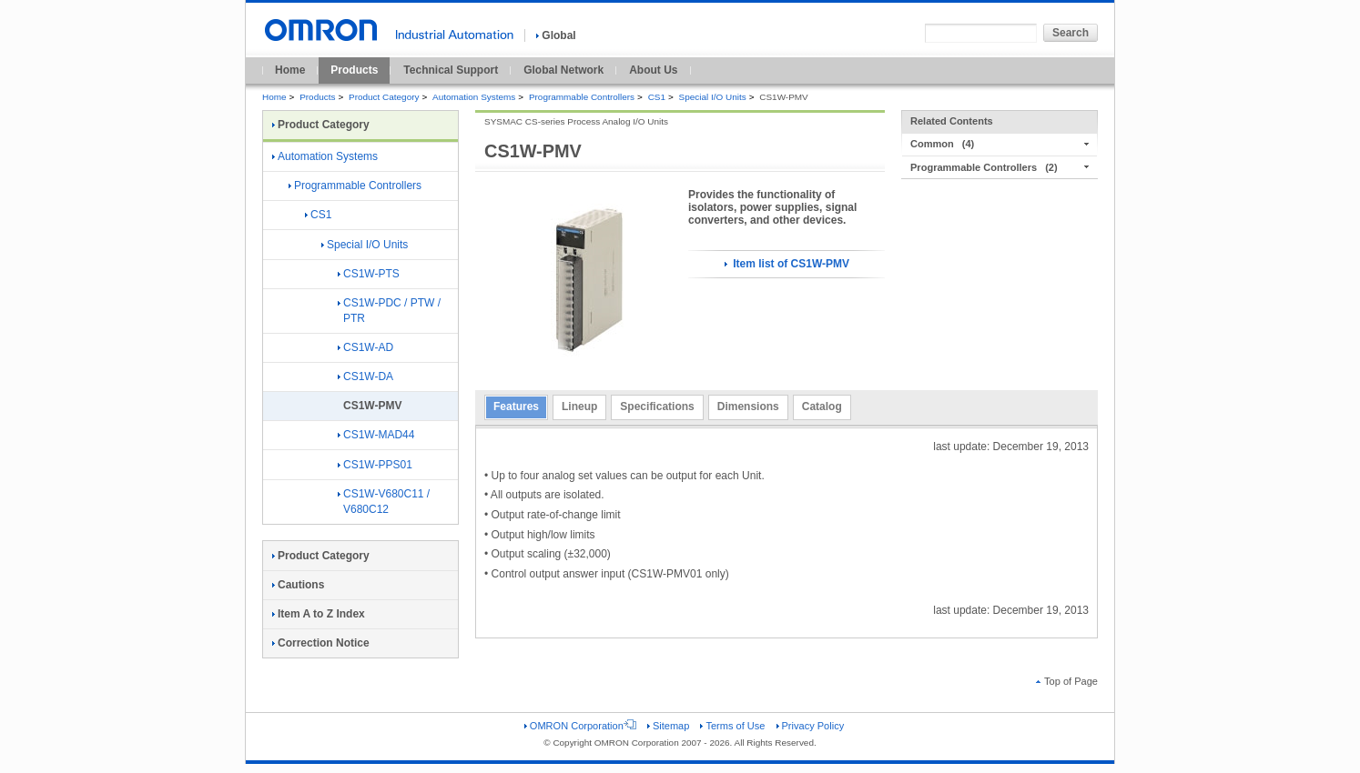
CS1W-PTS (369, 273)
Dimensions (748, 406)
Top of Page (1067, 681)
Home (290, 70)
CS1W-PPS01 (375, 464)
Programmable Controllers (581, 97)
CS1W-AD (365, 347)
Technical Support (450, 70)
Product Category (384, 97)
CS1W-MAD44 (376, 434)
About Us (653, 70)
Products (354, 70)
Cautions (298, 584)
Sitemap (668, 725)
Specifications (657, 406)
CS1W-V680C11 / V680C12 (384, 501)
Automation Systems (473, 97)
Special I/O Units (712, 97)
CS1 (656, 97)
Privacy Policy (810, 725)
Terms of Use (732, 725)
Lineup (579, 406)
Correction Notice (321, 643)
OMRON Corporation (580, 725)
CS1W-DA (365, 376)
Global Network (563, 70)
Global (555, 35)
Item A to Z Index (318, 613)
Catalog (822, 406)
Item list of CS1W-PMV (787, 263)
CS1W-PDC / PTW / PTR (389, 310)
